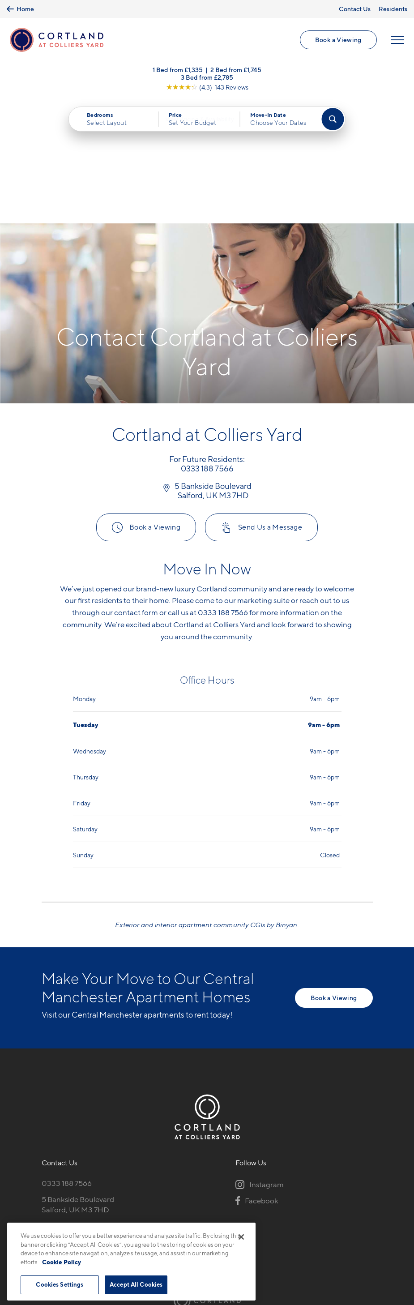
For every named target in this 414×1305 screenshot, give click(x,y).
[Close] (241, 1237)
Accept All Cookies (136, 1284)
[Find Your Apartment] (333, 121)
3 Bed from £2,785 (207, 79)
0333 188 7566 (67, 1059)
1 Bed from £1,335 (178, 71)
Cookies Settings (59, 1284)
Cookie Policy (61, 1262)
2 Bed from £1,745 (235, 71)
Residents (393, 9)
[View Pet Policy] (80, 1107)
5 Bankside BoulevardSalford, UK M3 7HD (78, 1080)
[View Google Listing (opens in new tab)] (207, 89)
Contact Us (355, 9)
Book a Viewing (338, 40)
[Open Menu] (397, 41)
